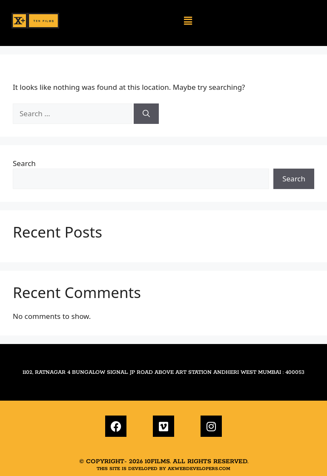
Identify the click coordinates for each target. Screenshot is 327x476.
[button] (188, 21)
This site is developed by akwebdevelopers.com (163, 469)
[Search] (146, 113)
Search (24, 163)
